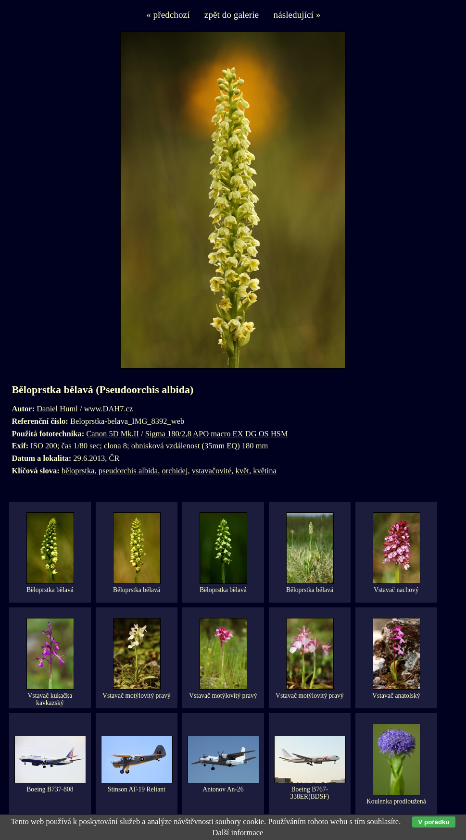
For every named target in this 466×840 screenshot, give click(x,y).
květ (242, 470)
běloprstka (78, 470)
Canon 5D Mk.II (112, 433)
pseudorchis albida (128, 470)
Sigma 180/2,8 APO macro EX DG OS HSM (216, 433)
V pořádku (433, 822)
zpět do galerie (231, 15)
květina (265, 470)
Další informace (238, 832)
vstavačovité (211, 470)
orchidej (175, 470)
